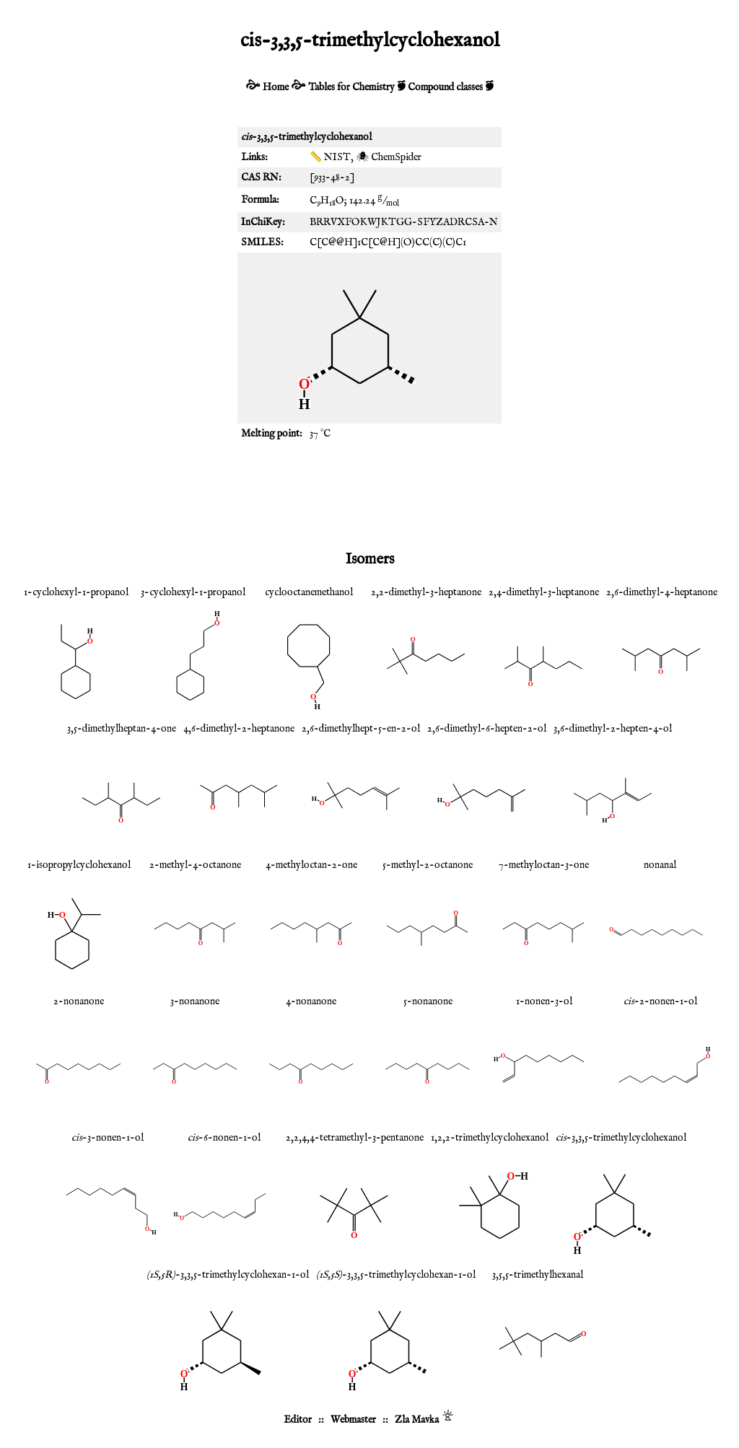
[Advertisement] (369, 494)
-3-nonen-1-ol (107, 1137)
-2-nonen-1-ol (660, 1001)
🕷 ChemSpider (388, 157)
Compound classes (445, 87)
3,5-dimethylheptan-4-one (121, 728)
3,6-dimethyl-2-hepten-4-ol (613, 728)
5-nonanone (427, 1001)
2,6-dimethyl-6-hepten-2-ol (486, 728)
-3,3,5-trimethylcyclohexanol (621, 1137)
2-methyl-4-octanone (195, 865)
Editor (298, 1419)
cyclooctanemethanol (309, 592)
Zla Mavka (417, 1419)
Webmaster (353, 1419)
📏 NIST (330, 157)
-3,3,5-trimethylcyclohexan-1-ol (228, 1274)
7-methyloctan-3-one (544, 865)
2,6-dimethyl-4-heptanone (661, 592)
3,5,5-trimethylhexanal (537, 1274)
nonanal (660, 865)
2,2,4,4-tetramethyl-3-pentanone (355, 1137)
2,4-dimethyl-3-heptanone (544, 592)
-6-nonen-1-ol (224, 1137)
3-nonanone (194, 1001)
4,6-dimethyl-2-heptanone (238, 728)
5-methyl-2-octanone (427, 865)
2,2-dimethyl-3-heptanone (426, 592)
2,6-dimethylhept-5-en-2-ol (361, 728)
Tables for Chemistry (351, 87)
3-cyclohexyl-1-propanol (193, 592)
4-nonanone (311, 1001)
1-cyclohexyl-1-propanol (76, 592)
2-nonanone (78, 1001)
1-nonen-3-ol (544, 1001)
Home (276, 87)
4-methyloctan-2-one (311, 865)
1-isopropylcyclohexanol (79, 865)
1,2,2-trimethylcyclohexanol (489, 1137)
